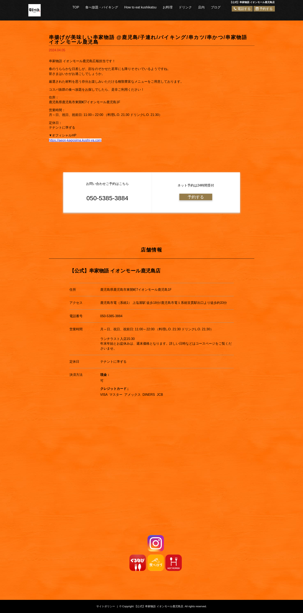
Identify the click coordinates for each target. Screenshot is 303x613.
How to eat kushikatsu (140, 7)
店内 (201, 7)
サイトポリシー (105, 606)
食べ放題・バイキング (101, 7)
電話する (242, 8)
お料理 (168, 7)
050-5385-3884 (111, 316)
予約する (264, 8)
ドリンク (185, 7)
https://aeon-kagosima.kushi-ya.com (75, 140)
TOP (76, 7)
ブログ (216, 7)
